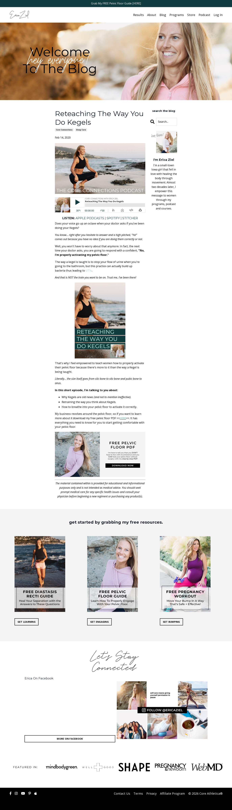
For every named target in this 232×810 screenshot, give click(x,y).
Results (138, 15)
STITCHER (130, 218)
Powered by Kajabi (212, 804)
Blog (163, 15)
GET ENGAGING (99, 621)
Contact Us (122, 793)
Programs (176, 15)
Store (191, 15)
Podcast (204, 15)
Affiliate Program (172, 793)
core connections (64, 129)
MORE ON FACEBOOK (70, 738)
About (151, 15)
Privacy (151, 793)
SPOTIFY (113, 218)
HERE (123, 418)
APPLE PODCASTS (90, 218)
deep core (81, 129)
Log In (218, 15)
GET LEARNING (27, 621)
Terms (138, 793)
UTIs (89, 270)
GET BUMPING (171, 621)
